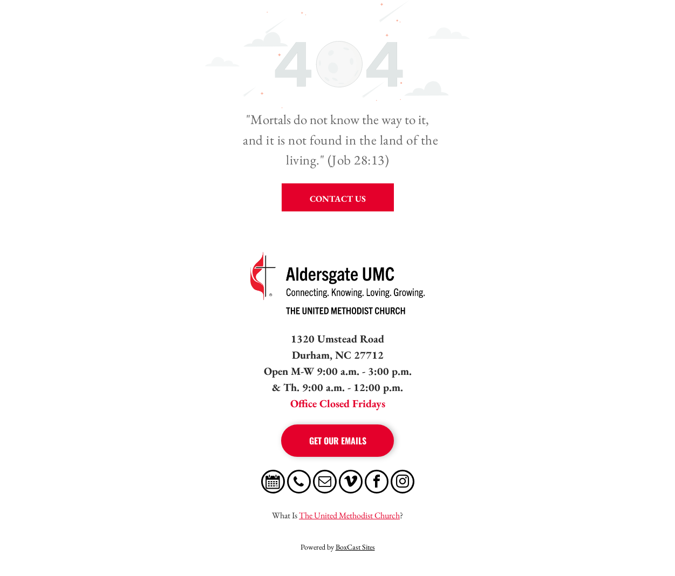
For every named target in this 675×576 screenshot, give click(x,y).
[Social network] (273, 483)
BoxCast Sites (355, 547)
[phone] (299, 483)
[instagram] (402, 483)
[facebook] (376, 483)
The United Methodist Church (349, 515)
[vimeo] (351, 483)
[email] (325, 483)
